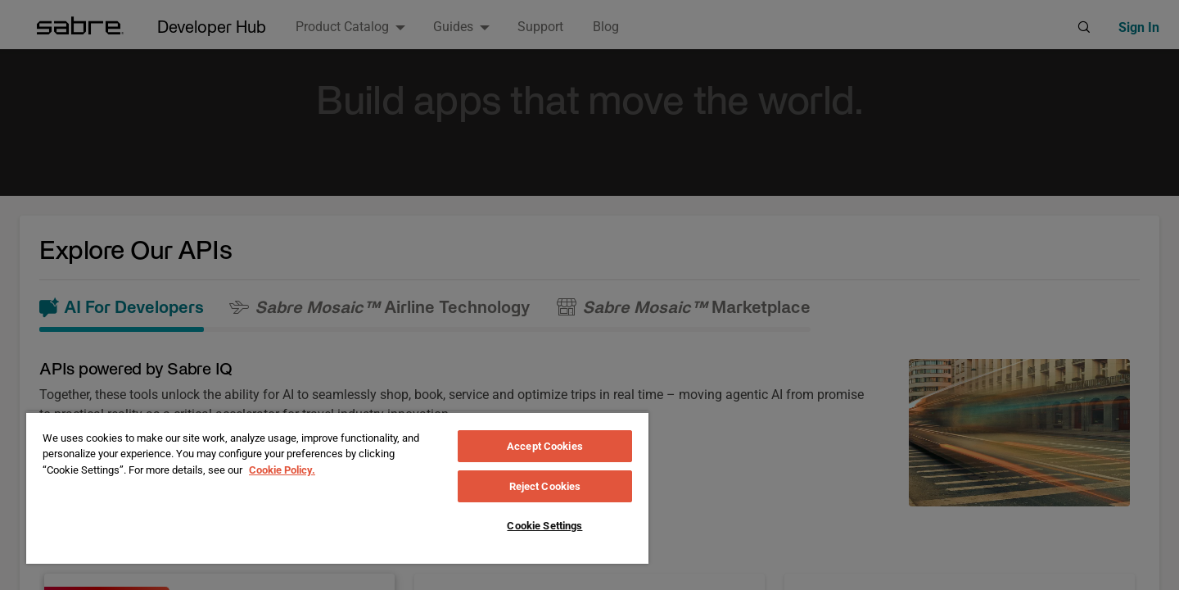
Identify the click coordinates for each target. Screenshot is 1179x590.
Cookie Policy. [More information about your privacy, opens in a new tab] (282, 470)
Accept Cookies (545, 446)
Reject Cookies (545, 486)
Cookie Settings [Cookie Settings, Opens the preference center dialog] (544, 526)
